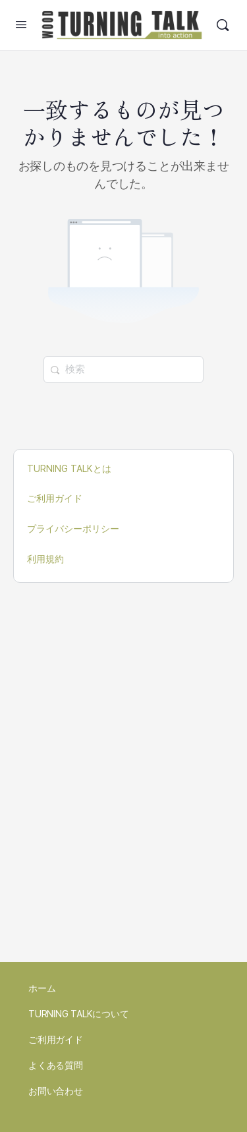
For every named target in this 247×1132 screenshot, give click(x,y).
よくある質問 (55, 1065)
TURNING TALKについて (78, 1014)
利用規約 (45, 559)
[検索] (223, 25)
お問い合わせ (55, 1091)
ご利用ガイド (54, 498)
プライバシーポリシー (73, 528)
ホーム (41, 988)
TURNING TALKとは (69, 468)
